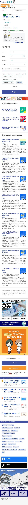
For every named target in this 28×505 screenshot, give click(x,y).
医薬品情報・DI (6, 79)
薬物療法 (10, 74)
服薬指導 (22, 438)
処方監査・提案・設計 (7, 76)
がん (16, 76)
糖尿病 (23, 74)
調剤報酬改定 (14, 430)
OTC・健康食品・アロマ (8, 82)
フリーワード (4, 60)
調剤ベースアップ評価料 (8, 425)
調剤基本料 (17, 427)
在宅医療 (14, 79)
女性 (21, 76)
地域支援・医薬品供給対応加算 (9, 449)
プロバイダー (4, 64)
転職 (3, 452)
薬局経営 (4, 444)
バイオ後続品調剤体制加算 (8, 433)
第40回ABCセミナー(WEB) (11, 17)
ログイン (12, 5)
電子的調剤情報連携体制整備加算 (10, 438)
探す (14, 92)
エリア (3, 52)
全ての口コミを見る (19, 42)
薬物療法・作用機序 (7, 436)
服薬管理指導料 (12, 444)
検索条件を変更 (19, 10)
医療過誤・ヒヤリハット (8, 441)
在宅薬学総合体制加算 (7, 427)
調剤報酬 (17, 74)
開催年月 (3, 56)
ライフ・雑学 (19, 441)
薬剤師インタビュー (7, 447)
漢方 (4, 74)
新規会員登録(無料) (14, 368)
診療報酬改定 (22, 449)
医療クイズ (16, 447)
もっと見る (19, 82)
